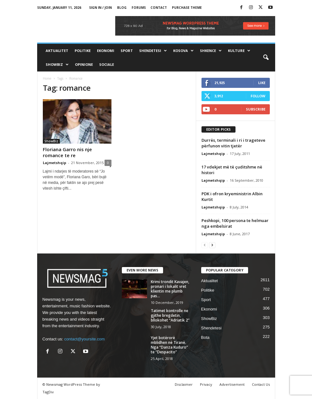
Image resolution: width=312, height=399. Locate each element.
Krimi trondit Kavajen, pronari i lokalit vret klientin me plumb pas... (170, 289)
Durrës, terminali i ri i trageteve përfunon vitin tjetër (233, 143)
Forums (139, 7)
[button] (266, 58)
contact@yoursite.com (84, 339)
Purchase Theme (187, 7)
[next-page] (212, 245)
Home (47, 78)
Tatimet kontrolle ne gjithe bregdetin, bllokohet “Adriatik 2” (170, 315)
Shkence (211, 51)
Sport (127, 50)
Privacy (206, 384)
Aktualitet (57, 50)
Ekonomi (105, 50)
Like (261, 82)
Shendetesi (153, 51)
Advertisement (232, 384)
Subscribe (255, 109)
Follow (258, 96)
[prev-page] (204, 245)
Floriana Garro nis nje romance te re (67, 152)
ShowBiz (57, 64)
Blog (122, 7)
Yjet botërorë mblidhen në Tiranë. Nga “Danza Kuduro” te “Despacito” (169, 345)
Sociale (106, 64)
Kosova (183, 51)
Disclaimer (184, 384)
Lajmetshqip (54, 162)
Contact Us (261, 384)
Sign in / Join (100, 7)
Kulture (239, 51)
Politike (83, 50)
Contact (158, 7)
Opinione (84, 64)
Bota (205, 337)
